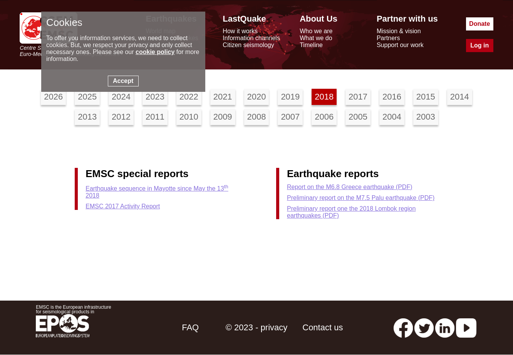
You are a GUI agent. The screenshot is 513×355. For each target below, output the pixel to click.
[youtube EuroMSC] (466, 327)
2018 (324, 96)
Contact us (322, 327)
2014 (459, 96)
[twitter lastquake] (424, 327)
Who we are (316, 31)
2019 (290, 96)
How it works (240, 31)
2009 (222, 117)
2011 (155, 117)
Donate (479, 23)
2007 (290, 117)
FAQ (190, 327)
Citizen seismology (248, 45)
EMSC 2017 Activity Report (123, 206)
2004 (391, 117)
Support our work (400, 45)
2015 (425, 96)
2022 (188, 96)
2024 (121, 96)
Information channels (251, 38)
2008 (256, 117)
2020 (256, 96)
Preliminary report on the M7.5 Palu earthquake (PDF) (360, 197)
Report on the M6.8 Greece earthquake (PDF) (349, 187)
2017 (358, 96)
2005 (358, 117)
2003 (425, 117)
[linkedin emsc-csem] (444, 327)
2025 (87, 96)
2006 (324, 117)
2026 (53, 96)
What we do (316, 38)
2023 (155, 96)
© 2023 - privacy (257, 327)
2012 (121, 117)
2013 (87, 117)
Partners (388, 38)
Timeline (311, 45)
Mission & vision (399, 31)
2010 (188, 117)
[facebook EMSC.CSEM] (403, 327)
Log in (479, 45)
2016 (391, 96)
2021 (222, 96)
